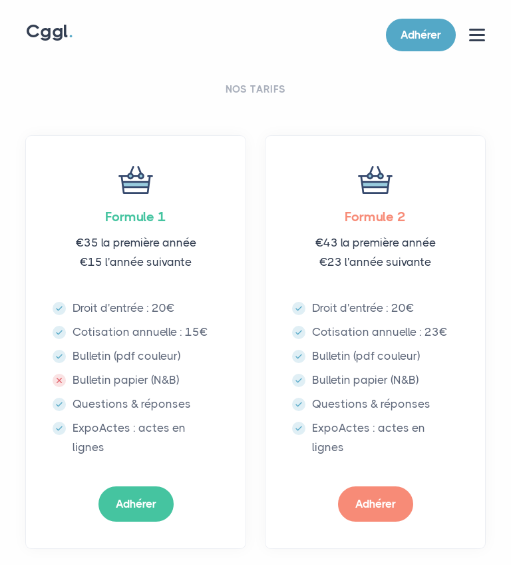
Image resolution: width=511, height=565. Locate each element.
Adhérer (421, 34)
